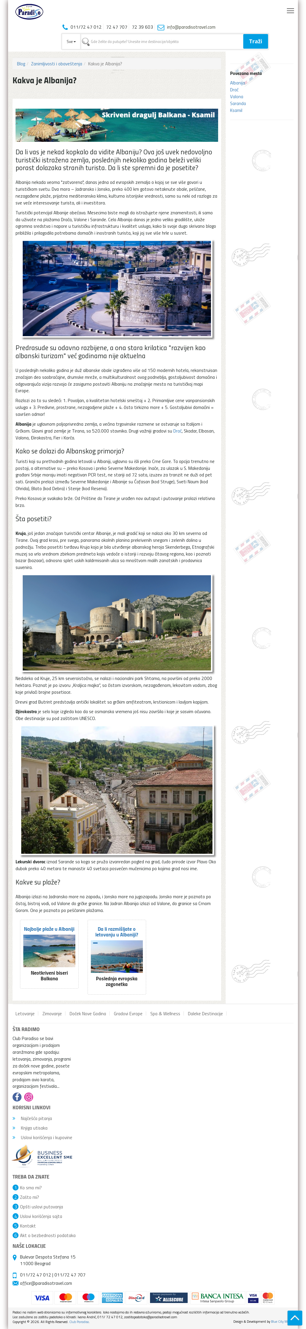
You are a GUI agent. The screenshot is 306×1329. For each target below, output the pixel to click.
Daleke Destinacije (205, 1013)
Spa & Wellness (165, 1013)
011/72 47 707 (69, 1274)
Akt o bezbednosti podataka (48, 1235)
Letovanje (25, 1013)
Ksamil (236, 110)
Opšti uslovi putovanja (41, 1206)
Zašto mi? (29, 1197)
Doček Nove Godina (88, 1013)
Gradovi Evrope (128, 1013)
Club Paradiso (79, 1321)
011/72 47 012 (35, 1274)
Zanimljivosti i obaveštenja (56, 63)
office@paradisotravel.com (46, 1283)
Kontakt (28, 1225)
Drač (234, 89)
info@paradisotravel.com (191, 27)
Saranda (238, 103)
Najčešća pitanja (32, 1118)
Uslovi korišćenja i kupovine (42, 1137)
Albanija (237, 82)
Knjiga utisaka (30, 1128)
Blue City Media (282, 1321)
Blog (21, 63)
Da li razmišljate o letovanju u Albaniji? (116, 931)
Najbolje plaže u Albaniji (49, 929)
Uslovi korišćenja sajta (41, 1216)
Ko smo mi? (31, 1187)
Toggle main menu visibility (291, 9)
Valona (236, 96)
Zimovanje (52, 1013)
